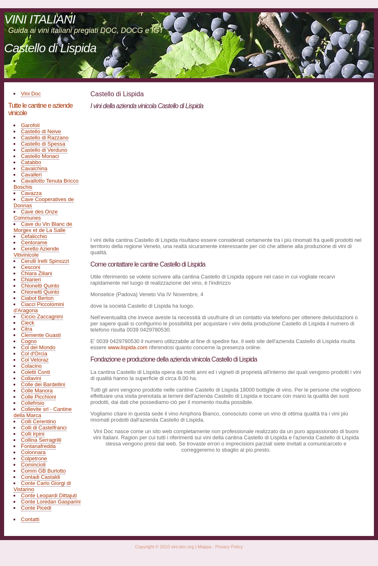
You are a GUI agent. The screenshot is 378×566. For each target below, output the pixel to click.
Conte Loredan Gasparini (51, 502)
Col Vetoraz (34, 360)
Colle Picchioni (38, 397)
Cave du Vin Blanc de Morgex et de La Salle (43, 227)
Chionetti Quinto (40, 286)
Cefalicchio (34, 236)
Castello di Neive (41, 131)
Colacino (31, 366)
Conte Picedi (36, 508)
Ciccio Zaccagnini (42, 316)
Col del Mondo (38, 347)
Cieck (28, 323)
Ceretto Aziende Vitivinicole (36, 252)
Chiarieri (31, 279)
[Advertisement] (159, 172)
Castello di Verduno (44, 150)
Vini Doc (31, 93)
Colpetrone (34, 458)
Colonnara (33, 452)
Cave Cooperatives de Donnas (44, 202)
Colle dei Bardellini (43, 384)
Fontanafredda (38, 446)
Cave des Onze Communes (36, 215)
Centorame (34, 242)
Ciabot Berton (37, 298)
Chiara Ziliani (36, 273)
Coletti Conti (35, 372)
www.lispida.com (128, 347)
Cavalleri (31, 175)
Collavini (31, 378)
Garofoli (30, 125)
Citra (26, 329)
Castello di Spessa (43, 144)
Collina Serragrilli (41, 440)
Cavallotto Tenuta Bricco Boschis (46, 184)
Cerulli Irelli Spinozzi (45, 261)
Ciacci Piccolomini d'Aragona (39, 307)
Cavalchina (34, 168)
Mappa (204, 546)
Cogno (29, 341)
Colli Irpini (32, 434)
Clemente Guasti (41, 335)
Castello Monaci (40, 156)
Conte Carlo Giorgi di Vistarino (42, 486)
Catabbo (31, 162)
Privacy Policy (229, 546)
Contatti (30, 519)
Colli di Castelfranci (44, 427)
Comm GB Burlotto (43, 471)
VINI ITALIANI (39, 19)
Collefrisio (32, 403)
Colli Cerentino (38, 421)
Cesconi (30, 267)
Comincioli (33, 465)
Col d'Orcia (34, 353)
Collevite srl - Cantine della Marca (43, 412)
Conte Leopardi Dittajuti (49, 495)
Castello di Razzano (45, 138)
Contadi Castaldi (40, 477)
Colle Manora (37, 390)
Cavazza (31, 193)
